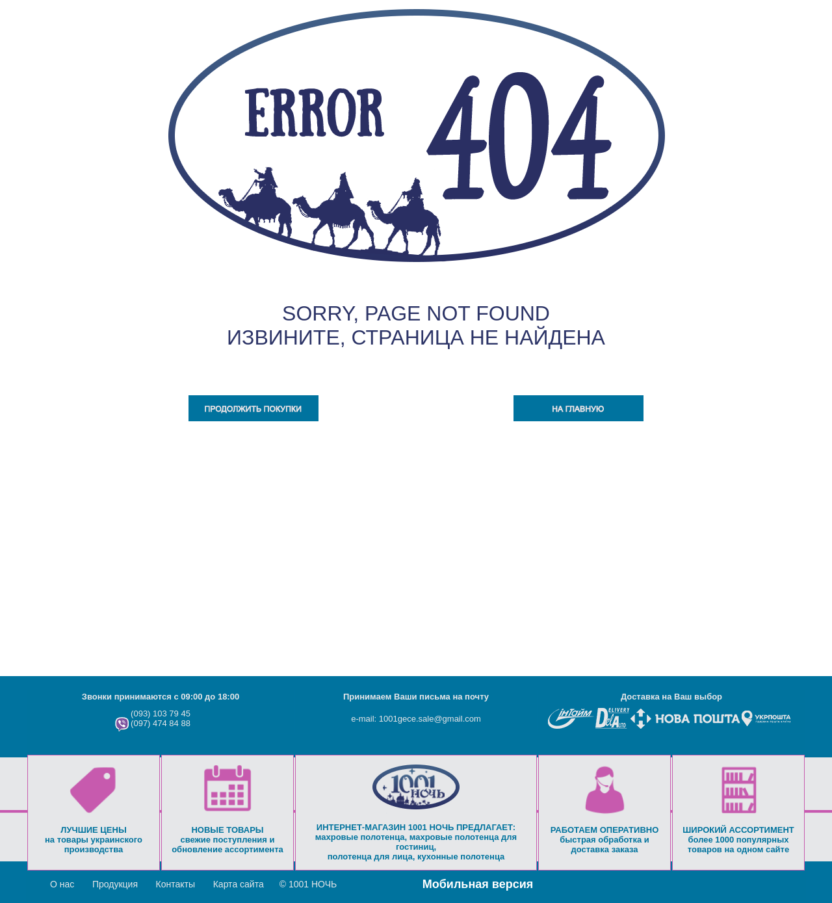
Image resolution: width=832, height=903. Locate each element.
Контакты (175, 884)
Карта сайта (238, 884)
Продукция (115, 884)
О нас (62, 884)
